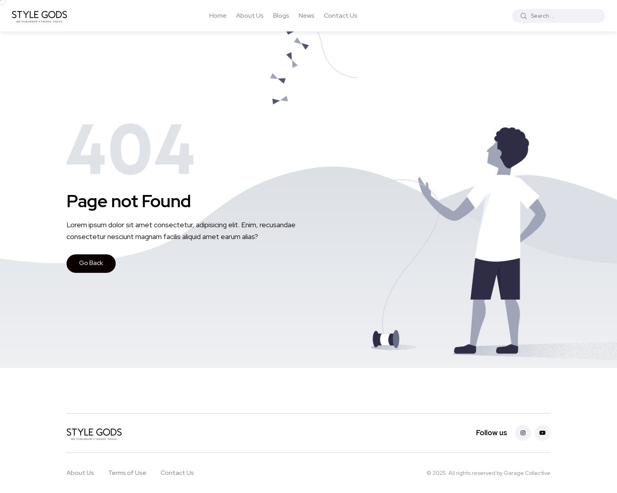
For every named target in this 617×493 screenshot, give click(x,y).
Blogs (281, 15)
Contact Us (340, 15)
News (306, 15)
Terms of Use (127, 473)
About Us (250, 15)
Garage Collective (527, 472)
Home (218, 15)
